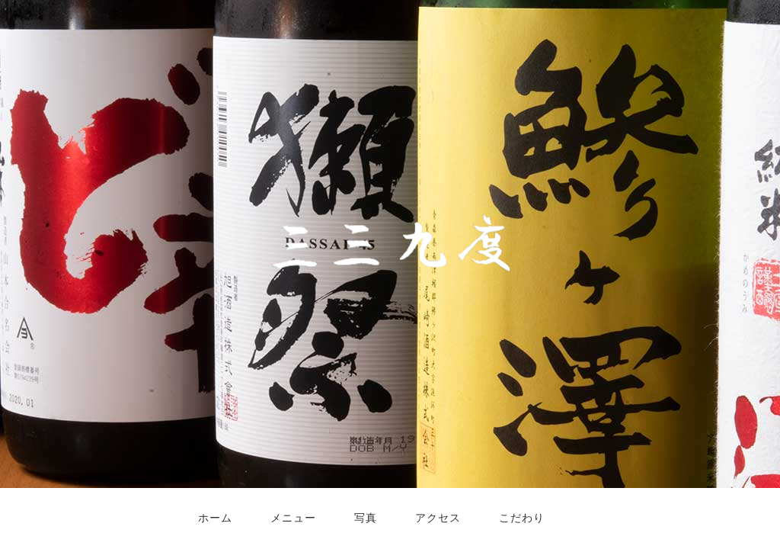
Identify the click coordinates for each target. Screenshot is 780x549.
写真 (365, 518)
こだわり (522, 518)
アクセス (438, 518)
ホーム (215, 518)
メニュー (293, 518)
